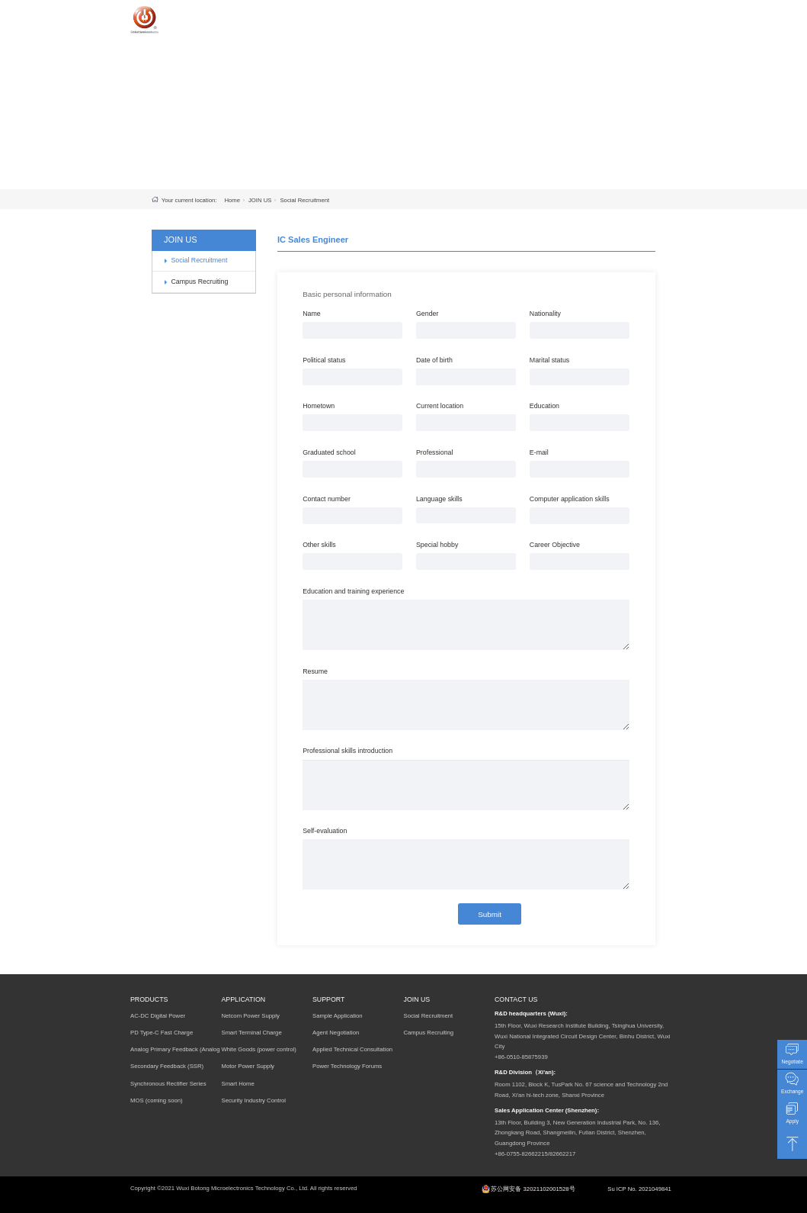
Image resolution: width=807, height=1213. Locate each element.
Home (232, 200)
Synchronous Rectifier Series (168, 1083)
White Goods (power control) (258, 1049)
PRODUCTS (378, 16)
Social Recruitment (304, 200)
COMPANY (603, 16)
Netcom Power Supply (250, 1015)
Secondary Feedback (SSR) (166, 1066)
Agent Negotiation (335, 1032)
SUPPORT (503, 16)
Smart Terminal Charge (251, 1032)
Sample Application (337, 1015)
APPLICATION (443, 16)
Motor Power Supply (247, 1066)
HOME (329, 16)
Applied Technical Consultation (352, 1049)
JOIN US (553, 16)
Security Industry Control (253, 1100)
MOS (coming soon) (156, 1100)
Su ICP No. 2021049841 (639, 1189)
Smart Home (237, 1083)
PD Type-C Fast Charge (161, 1032)
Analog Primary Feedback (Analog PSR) (175, 1052)
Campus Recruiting (199, 281)
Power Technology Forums (347, 1066)
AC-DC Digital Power (157, 1015)
